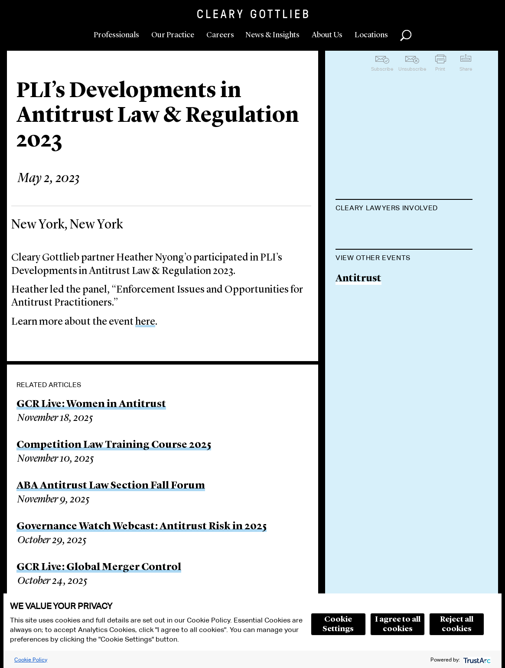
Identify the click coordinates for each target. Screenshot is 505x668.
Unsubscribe (412, 69)
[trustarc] (476, 659)
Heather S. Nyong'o (381, 230)
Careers (220, 35)
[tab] (404, 209)
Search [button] (405, 35)
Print (440, 69)
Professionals (116, 35)
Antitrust (358, 323)
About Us (327, 35)
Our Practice (172, 35)
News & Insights (272, 35)
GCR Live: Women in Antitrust (91, 404)
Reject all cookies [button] (456, 624)
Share (465, 69)
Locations (371, 35)
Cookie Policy (30, 659)
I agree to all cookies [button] (397, 624)
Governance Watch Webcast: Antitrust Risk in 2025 (141, 526)
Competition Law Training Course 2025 (113, 445)
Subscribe (382, 69)
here (145, 322)
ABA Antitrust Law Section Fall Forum (110, 486)
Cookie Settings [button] (338, 624)
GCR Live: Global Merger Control (98, 567)
